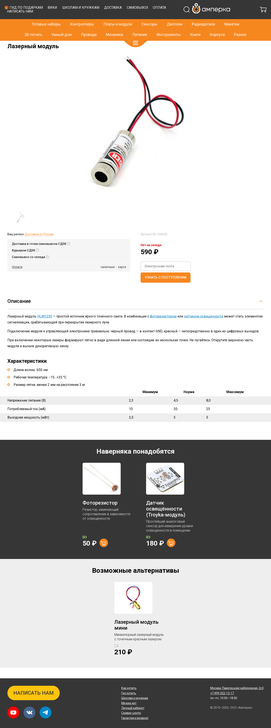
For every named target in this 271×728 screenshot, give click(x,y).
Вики (121, 18)
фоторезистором (163, 327)
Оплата (228, 18)
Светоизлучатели (58, 43)
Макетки (231, 15)
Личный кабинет (132, 708)
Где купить (128, 693)
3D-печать (33, 25)
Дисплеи (175, 15)
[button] (135, 34)
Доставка (182, 18)
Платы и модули (118, 15)
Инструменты (168, 25)
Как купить (129, 688)
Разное (240, 25)
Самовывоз (206, 18)
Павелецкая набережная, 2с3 (237, 688)
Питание (139, 25)
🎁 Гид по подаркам (92, 18)
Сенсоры (149, 15)
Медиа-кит (129, 703)
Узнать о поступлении (165, 288)
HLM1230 (44, 327)
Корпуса (217, 25)
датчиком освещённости (203, 327)
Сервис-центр (131, 713)
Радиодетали (203, 15)
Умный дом (61, 25)
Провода (89, 25)
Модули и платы (32, 43)
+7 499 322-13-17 (207, 5)
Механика (114, 25)
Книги (195, 25)
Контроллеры (82, 15)
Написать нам (89, 22)
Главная (13, 43)
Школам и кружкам (149, 18)
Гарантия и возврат (135, 718)
